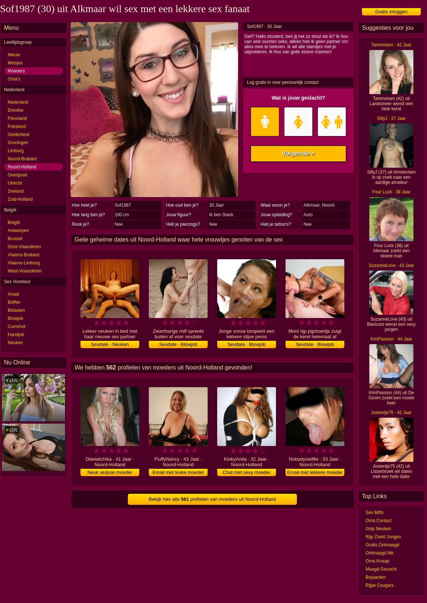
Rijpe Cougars (380, 585)
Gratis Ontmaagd (382, 544)
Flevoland (17, 118)
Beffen (14, 302)
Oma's (14, 79)
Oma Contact (379, 520)
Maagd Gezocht (381, 569)
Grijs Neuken (378, 528)
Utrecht (15, 183)
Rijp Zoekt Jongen (383, 536)
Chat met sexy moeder (247, 472)
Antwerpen (18, 230)
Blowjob (15, 318)
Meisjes (15, 62)
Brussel (15, 238)
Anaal (13, 294)
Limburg (16, 150)
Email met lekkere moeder (315, 472)
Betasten (16, 310)
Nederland (18, 102)
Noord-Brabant (22, 158)
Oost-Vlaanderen (24, 246)
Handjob (16, 334)
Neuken (15, 342)
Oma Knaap (377, 561)
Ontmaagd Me (380, 553)
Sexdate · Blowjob (178, 344)
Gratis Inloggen (391, 11)
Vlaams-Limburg (24, 262)
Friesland (17, 126)
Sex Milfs (375, 512)
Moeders (16, 71)
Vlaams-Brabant (23, 254)
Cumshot (16, 326)
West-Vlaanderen (25, 271)
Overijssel (17, 175)
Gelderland (18, 134)
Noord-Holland (22, 167)
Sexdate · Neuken (110, 344)
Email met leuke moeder (178, 472)
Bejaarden (376, 577)
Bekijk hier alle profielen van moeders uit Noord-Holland (212, 499)
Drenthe (16, 110)
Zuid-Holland (20, 199)
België (14, 222)
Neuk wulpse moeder (109, 472)
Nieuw (14, 54)
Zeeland (16, 191)
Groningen (18, 142)
